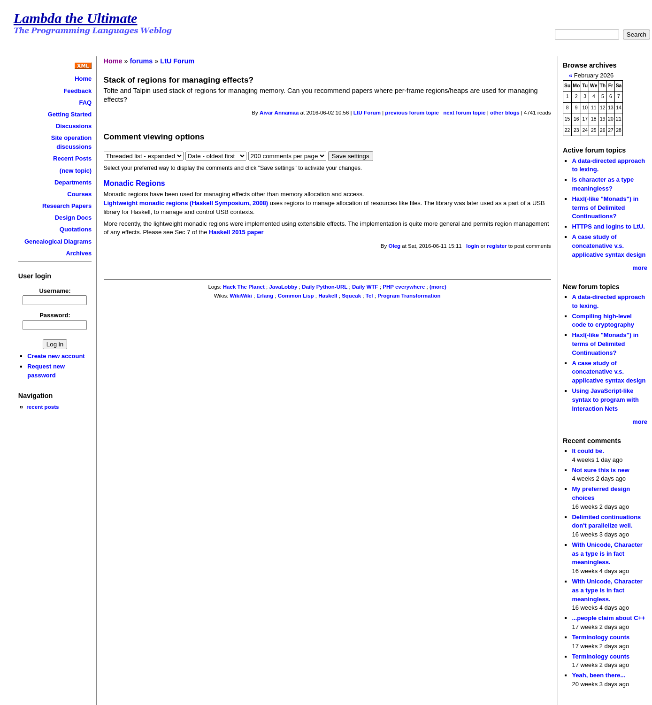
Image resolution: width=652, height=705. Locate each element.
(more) (438, 287)
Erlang (264, 296)
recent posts (42, 407)
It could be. (588, 450)
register (496, 246)
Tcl (369, 296)
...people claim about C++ (608, 617)
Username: (55, 290)
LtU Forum (177, 61)
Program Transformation (408, 296)
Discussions (74, 126)
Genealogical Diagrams (58, 241)
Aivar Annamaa (279, 112)
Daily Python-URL (324, 287)
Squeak (351, 296)
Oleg (395, 246)
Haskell (327, 296)
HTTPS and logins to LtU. (608, 226)
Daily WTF (365, 287)
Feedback (77, 90)
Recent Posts (72, 158)
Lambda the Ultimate (76, 18)
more (639, 267)
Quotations (76, 229)
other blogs (505, 112)
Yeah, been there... (598, 675)
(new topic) (76, 170)
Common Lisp (296, 296)
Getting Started (70, 114)
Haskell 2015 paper (236, 232)
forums (141, 61)
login (472, 246)
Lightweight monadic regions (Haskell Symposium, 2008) (186, 203)
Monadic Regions (134, 183)
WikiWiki (241, 296)
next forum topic (464, 112)
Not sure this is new (600, 470)
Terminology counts (600, 637)
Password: (54, 315)
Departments (73, 182)
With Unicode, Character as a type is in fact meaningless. (607, 553)
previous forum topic (412, 112)
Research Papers (67, 205)
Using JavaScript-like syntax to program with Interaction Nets (605, 399)
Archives (79, 253)
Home (83, 78)
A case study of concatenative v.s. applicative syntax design (608, 245)
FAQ (85, 102)
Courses (79, 194)
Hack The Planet (244, 287)
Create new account (55, 356)
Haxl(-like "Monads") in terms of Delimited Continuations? (605, 207)
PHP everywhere (404, 287)
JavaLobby (283, 287)
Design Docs (73, 217)
